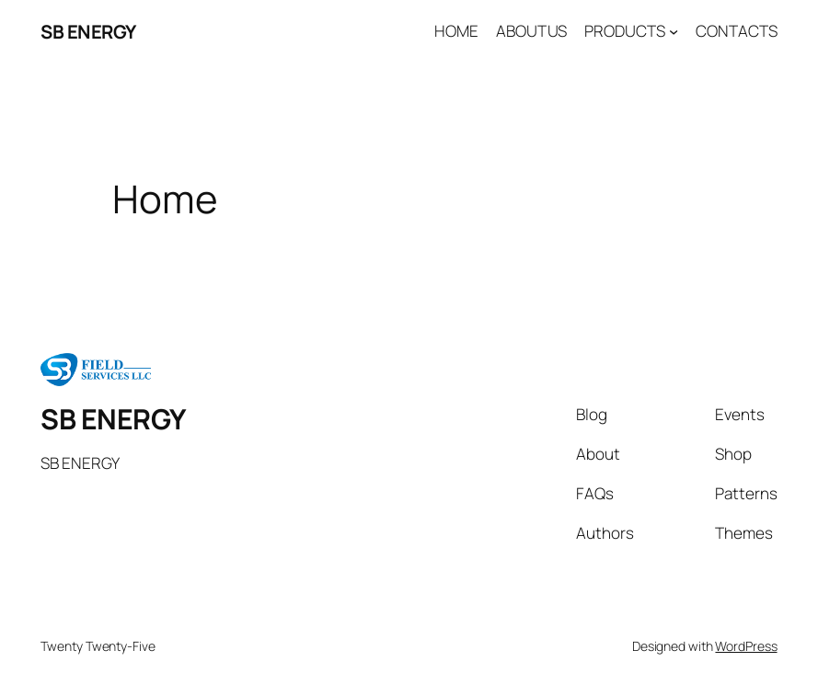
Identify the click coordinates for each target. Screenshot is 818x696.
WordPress (746, 646)
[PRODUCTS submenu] (673, 31)
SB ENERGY (88, 31)
